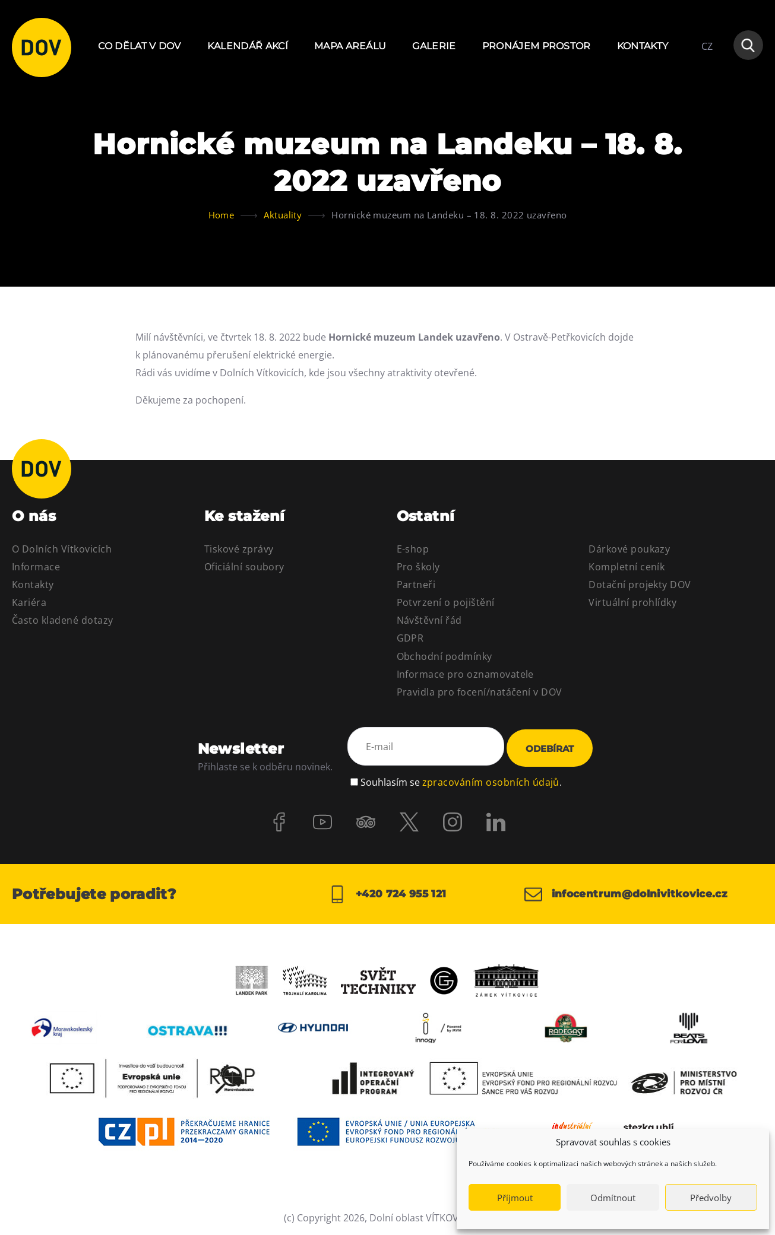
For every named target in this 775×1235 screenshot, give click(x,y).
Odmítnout (612, 1198)
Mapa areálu (350, 46)
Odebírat (550, 748)
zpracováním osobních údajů (490, 778)
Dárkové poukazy (629, 548)
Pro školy (418, 566)
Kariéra (29, 602)
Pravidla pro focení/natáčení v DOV (479, 692)
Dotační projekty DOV (640, 584)
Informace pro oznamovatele (465, 674)
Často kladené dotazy (62, 620)
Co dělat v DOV (139, 46)
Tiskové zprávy (239, 548)
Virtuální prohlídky (632, 602)
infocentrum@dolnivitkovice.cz (631, 892)
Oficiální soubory (244, 566)
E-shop (413, 548)
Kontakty (643, 46)
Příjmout (515, 1198)
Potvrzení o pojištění (446, 602)
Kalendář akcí (247, 46)
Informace (36, 566)
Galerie (433, 46)
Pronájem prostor (536, 46)
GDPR (410, 638)
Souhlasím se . (461, 778)
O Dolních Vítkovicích (62, 548)
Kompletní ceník (627, 566)
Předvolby (711, 1198)
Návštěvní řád (429, 620)
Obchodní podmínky (444, 656)
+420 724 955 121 (387, 892)
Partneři (416, 584)
